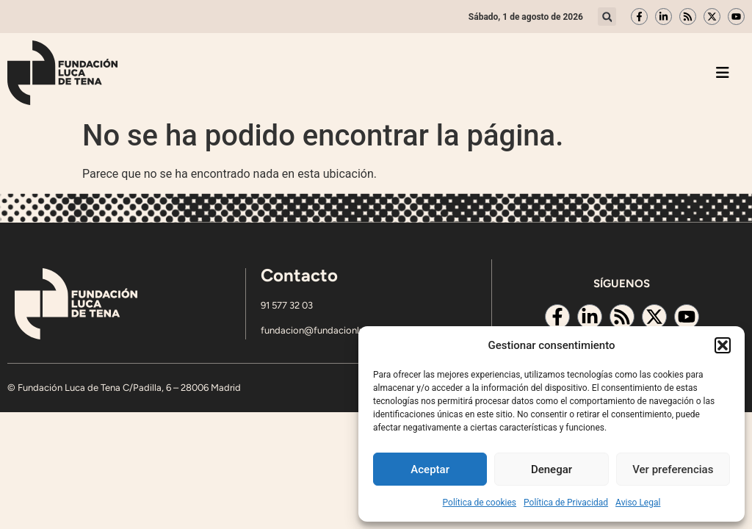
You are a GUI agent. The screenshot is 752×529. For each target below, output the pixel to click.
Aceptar (430, 469)
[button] (722, 345)
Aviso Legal (637, 502)
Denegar (551, 469)
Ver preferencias (672, 469)
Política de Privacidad (566, 502)
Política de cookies (480, 502)
